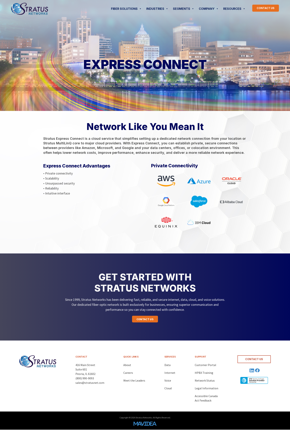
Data (167, 365)
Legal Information (206, 388)
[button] (145, 319)
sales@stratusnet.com (89, 383)
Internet (169, 373)
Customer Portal (205, 365)
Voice (167, 380)
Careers (128, 373)
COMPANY (209, 8)
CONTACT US (265, 8)
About (127, 365)
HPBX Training (204, 373)
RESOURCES (234, 8)
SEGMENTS (183, 8)
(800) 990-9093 (84, 378)
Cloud (168, 388)
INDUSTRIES (157, 8)
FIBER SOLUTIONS (126, 8)
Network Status (205, 380)
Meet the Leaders (134, 380)
